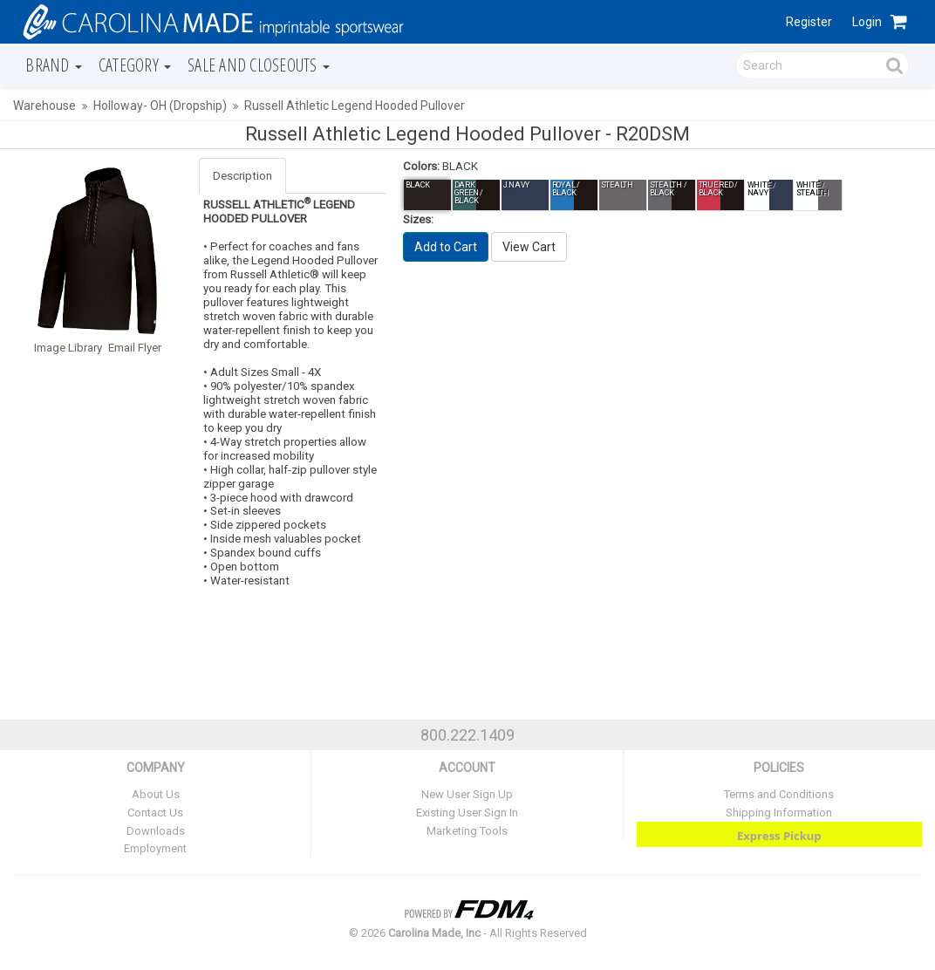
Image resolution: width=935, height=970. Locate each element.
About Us (156, 794)
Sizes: (418, 219)
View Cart (529, 247)
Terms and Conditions (779, 794)
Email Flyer (134, 347)
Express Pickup (779, 836)
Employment (155, 848)
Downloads (155, 830)
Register (809, 22)
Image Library (68, 347)
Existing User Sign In (467, 812)
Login (867, 22)
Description (242, 175)
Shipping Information (779, 812)
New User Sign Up (467, 794)
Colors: (421, 166)
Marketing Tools (467, 830)
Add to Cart (445, 247)
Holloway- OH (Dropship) (160, 106)
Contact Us (155, 812)
